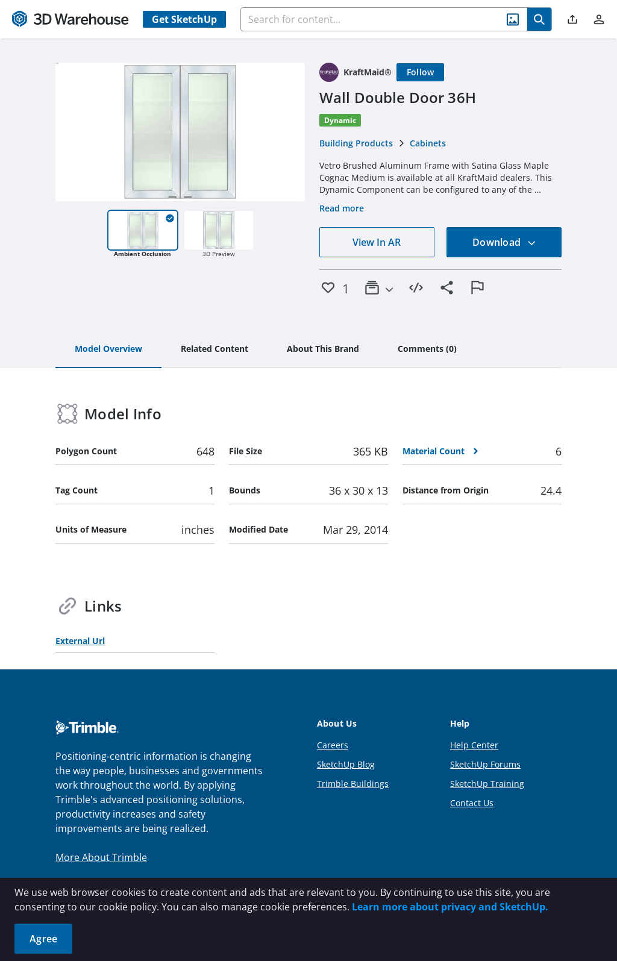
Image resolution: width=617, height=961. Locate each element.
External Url (80, 640)
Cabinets (428, 143)
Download (504, 242)
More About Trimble (101, 857)
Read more (341, 208)
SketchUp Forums (485, 764)
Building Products (356, 143)
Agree (43, 938)
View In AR (376, 242)
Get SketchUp (184, 19)
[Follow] (420, 72)
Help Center (474, 745)
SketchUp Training (487, 783)
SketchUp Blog (346, 764)
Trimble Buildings (353, 783)
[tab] (108, 349)
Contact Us (471, 803)
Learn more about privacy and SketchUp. (450, 906)
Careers (332, 745)
